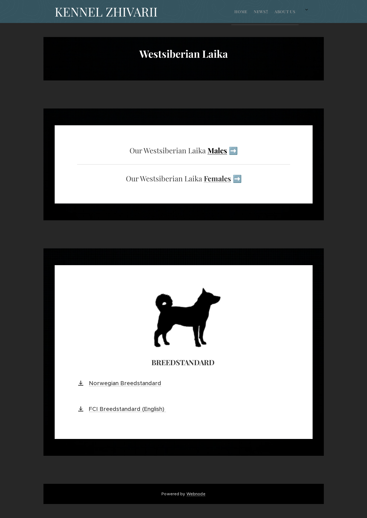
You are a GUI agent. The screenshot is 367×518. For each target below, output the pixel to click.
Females (217, 178)
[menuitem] (199, 11)
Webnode (196, 493)
